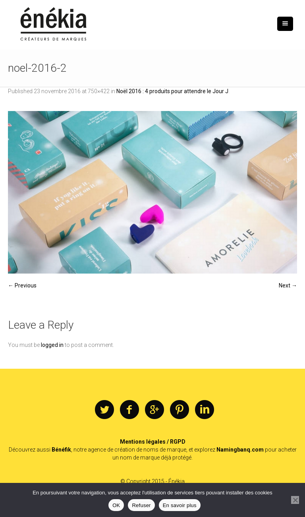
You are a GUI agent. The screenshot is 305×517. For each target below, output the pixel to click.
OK (116, 505)
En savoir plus (180, 505)
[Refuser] (295, 500)
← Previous (22, 285)
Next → (288, 285)
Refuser (141, 505)
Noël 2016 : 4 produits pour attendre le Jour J (172, 91)
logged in (52, 345)
